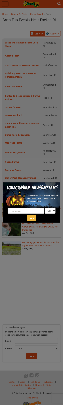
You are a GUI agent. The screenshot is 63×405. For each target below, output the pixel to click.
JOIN (31, 218)
